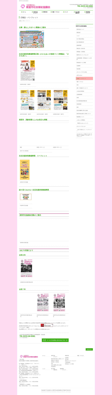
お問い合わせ (79, 75)
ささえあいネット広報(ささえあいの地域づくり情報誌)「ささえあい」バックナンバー (84, 135)
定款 (77, 84)
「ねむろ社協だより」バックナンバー (84, 130)
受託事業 (78, 68)
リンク (78, 35)
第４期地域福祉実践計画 (82, 100)
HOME (20, 20)
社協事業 (78, 65)
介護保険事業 (79, 94)
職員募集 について (63, 369)
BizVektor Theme (56, 391)
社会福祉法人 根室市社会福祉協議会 (54, 390)
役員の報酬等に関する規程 (82, 110)
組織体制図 (79, 45)
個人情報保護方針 (80, 42)
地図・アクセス (80, 81)
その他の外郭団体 (80, 91)
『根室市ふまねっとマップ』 (83, 123)
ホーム (43, 355)
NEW (78, 97)
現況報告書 (79, 104)
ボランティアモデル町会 (82, 72)
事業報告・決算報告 (81, 51)
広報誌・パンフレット (81, 78)
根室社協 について (54, 356)
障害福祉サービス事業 (81, 62)
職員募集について (80, 116)
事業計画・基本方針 (81, 48)
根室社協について (80, 29)
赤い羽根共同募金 (80, 38)
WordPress (49, 391)
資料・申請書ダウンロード (82, 88)
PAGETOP (89, 349)
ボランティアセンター (81, 126)
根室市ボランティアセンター (83, 54)
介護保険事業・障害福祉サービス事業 (84, 59)
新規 (77, 107)
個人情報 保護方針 (54, 369)
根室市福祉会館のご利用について (84, 113)
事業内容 (78, 32)
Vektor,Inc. (63, 391)
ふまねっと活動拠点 (81, 120)
